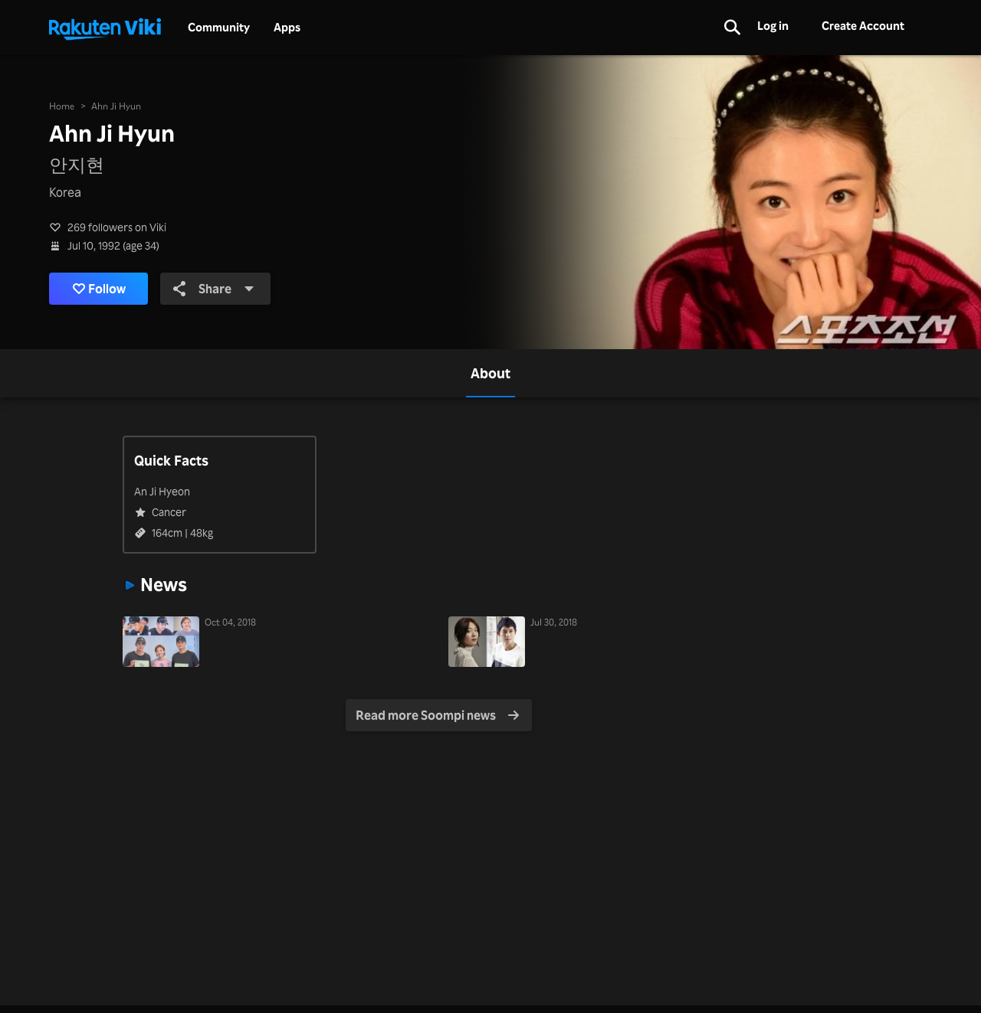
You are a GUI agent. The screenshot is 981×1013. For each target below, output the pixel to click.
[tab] (490, 373)
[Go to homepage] (105, 27)
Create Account (863, 25)
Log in (773, 25)
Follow (99, 288)
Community (219, 27)
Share (213, 288)
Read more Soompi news (437, 715)
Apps (287, 27)
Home (61, 106)
